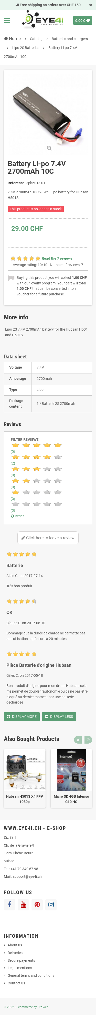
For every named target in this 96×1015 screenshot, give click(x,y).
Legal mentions (20, 968)
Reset (17, 515)
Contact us (16, 983)
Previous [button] (78, 740)
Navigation (7, 20)
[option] (24, 778)
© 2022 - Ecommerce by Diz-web (26, 1007)
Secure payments (21, 960)
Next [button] (88, 740)
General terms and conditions (31, 975)
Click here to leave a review (48, 537)
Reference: (17, 183)
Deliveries (15, 953)
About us (15, 945)
